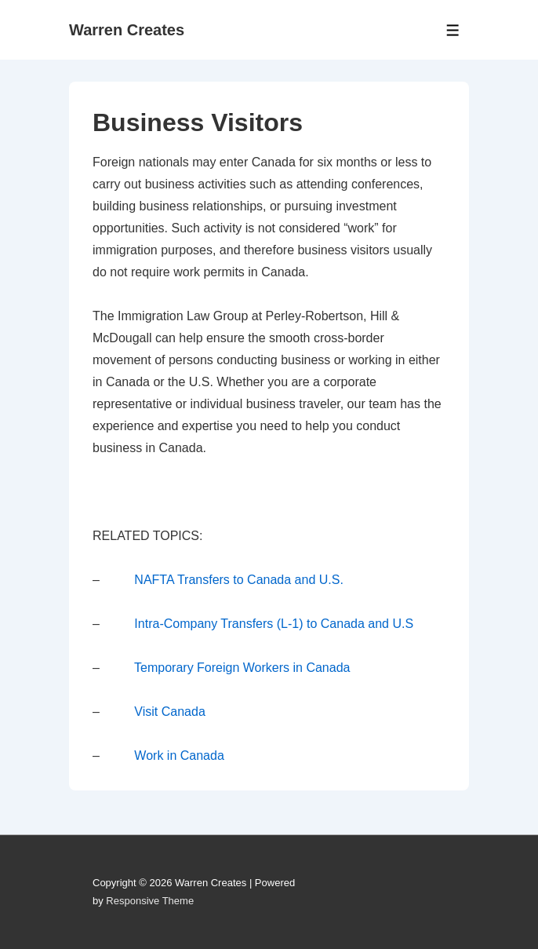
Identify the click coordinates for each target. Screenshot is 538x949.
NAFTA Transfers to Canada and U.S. (239, 579)
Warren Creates (126, 29)
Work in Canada (179, 755)
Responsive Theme (150, 901)
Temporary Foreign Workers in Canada (242, 667)
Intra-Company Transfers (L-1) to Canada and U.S (273, 623)
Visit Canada (169, 711)
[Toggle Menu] (453, 30)
